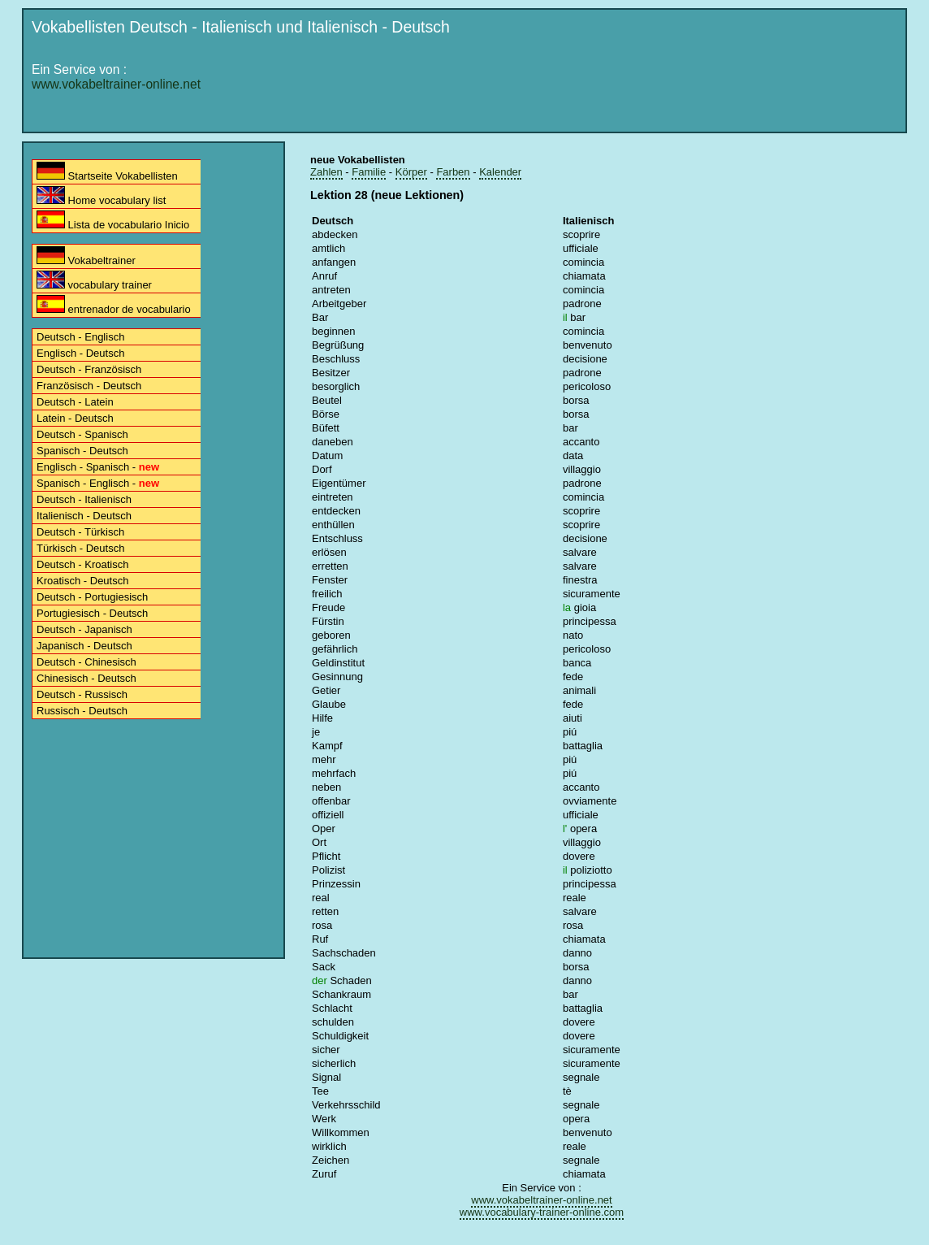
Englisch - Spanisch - (98, 467)
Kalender (500, 172)
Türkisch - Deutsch (80, 548)
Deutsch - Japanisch (84, 629)
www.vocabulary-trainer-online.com (542, 1212)
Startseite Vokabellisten (107, 172)
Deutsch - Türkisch (80, 532)
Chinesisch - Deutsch (86, 678)
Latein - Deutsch (75, 418)
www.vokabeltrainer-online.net (116, 84)
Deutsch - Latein (75, 402)
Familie (369, 172)
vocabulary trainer (94, 281)
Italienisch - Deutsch (84, 516)
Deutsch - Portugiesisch (92, 597)
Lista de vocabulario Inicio (113, 220)
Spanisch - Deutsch (82, 451)
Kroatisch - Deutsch (82, 581)
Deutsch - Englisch (80, 337)
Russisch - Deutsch (82, 711)
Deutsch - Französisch (89, 369)
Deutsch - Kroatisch (82, 564)
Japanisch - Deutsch (84, 646)
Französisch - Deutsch (89, 386)
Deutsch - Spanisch (82, 434)
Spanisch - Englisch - (98, 483)
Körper (411, 172)
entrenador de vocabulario (114, 305)
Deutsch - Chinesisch (86, 662)
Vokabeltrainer (86, 256)
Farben (452, 172)
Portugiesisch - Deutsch (92, 613)
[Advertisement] (603, 87)
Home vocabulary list (101, 196)
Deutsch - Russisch (82, 694)
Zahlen (326, 172)
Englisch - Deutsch (80, 353)
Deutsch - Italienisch (84, 499)
